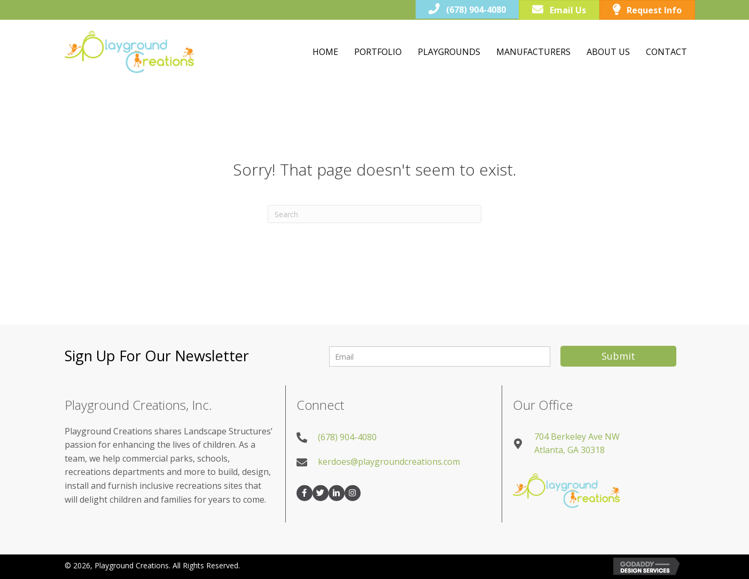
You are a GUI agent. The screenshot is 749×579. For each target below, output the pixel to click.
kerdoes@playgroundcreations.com (389, 461)
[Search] (374, 214)
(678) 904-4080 (347, 437)
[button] (618, 356)
